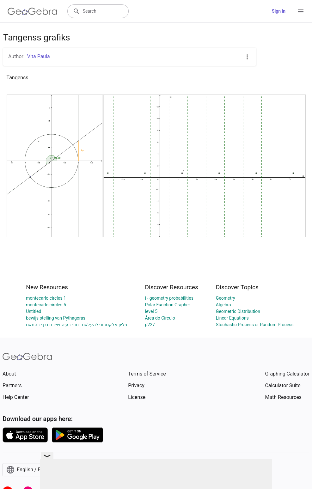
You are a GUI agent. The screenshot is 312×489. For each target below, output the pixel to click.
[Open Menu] (300, 11)
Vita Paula (38, 56)
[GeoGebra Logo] (32, 11)
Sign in (278, 11)
